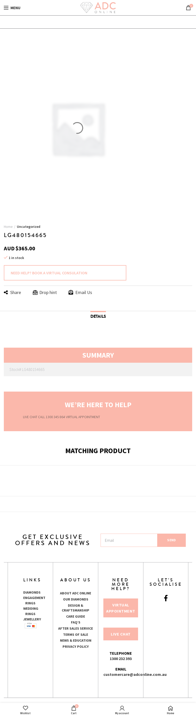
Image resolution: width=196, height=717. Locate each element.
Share (15, 292)
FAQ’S (75, 622)
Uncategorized (28, 226)
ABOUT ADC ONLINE (75, 593)
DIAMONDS (32, 592)
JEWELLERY (32, 619)
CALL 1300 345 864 (52, 417)
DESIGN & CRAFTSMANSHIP (75, 608)
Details (98, 316)
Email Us (83, 292)
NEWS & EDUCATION (75, 640)
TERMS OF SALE (75, 634)
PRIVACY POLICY (76, 646)
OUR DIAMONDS (75, 599)
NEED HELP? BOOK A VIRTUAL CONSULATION (49, 272)
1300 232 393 (121, 658)
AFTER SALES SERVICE (75, 628)
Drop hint (48, 292)
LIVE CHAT (30, 417)
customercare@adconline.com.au (135, 674)
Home (8, 226)
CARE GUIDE (75, 616)
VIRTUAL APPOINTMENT (83, 417)
